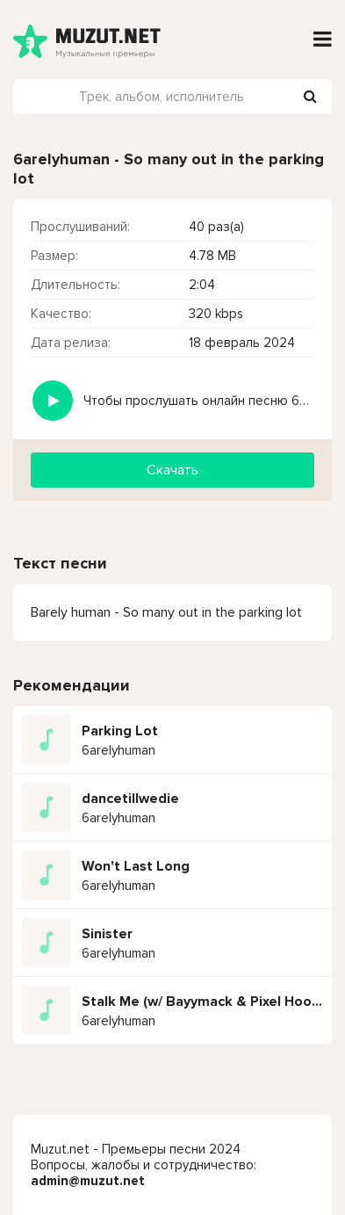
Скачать (172, 470)
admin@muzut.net (88, 1181)
